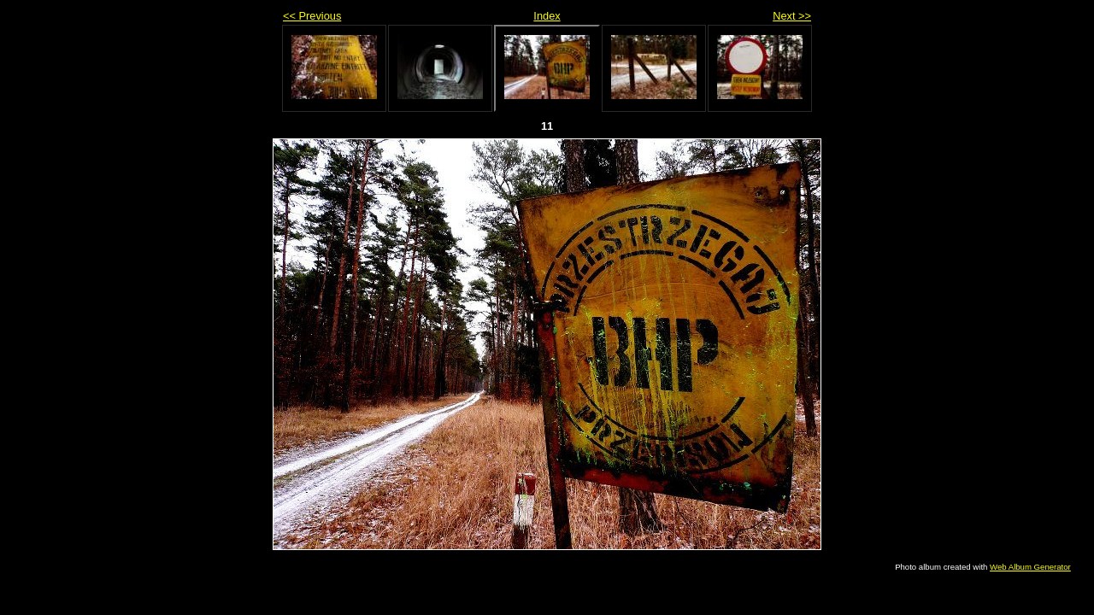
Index (546, 15)
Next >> (792, 15)
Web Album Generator (1030, 566)
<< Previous (312, 15)
